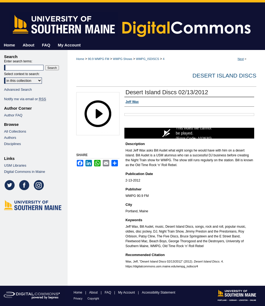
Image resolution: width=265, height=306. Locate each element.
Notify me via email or (25, 99)
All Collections (15, 131)
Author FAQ (13, 115)
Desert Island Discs (224, 75)
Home (80, 58)
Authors (10, 138)
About (94, 292)
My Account (127, 292)
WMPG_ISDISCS (147, 58)
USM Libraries (15, 165)
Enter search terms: (18, 61)
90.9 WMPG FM (98, 58)
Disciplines (12, 144)
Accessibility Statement (158, 292)
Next (241, 58)
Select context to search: (21, 74)
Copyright (93, 298)
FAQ (108, 292)
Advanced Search (18, 90)
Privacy (78, 298)
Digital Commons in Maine (24, 172)
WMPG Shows (122, 58)
